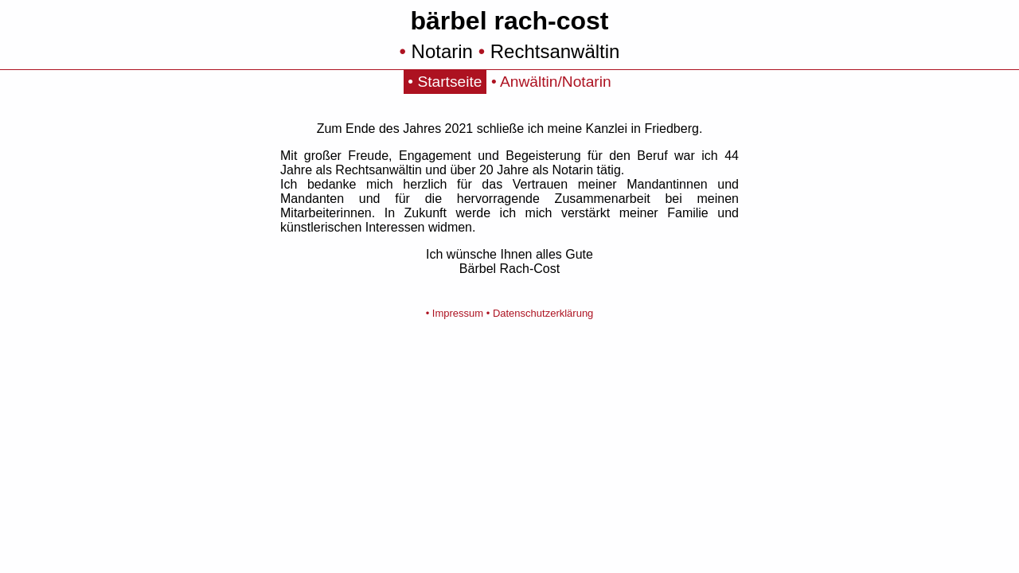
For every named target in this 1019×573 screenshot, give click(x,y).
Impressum (457, 313)
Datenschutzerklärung (543, 313)
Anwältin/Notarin (555, 81)
